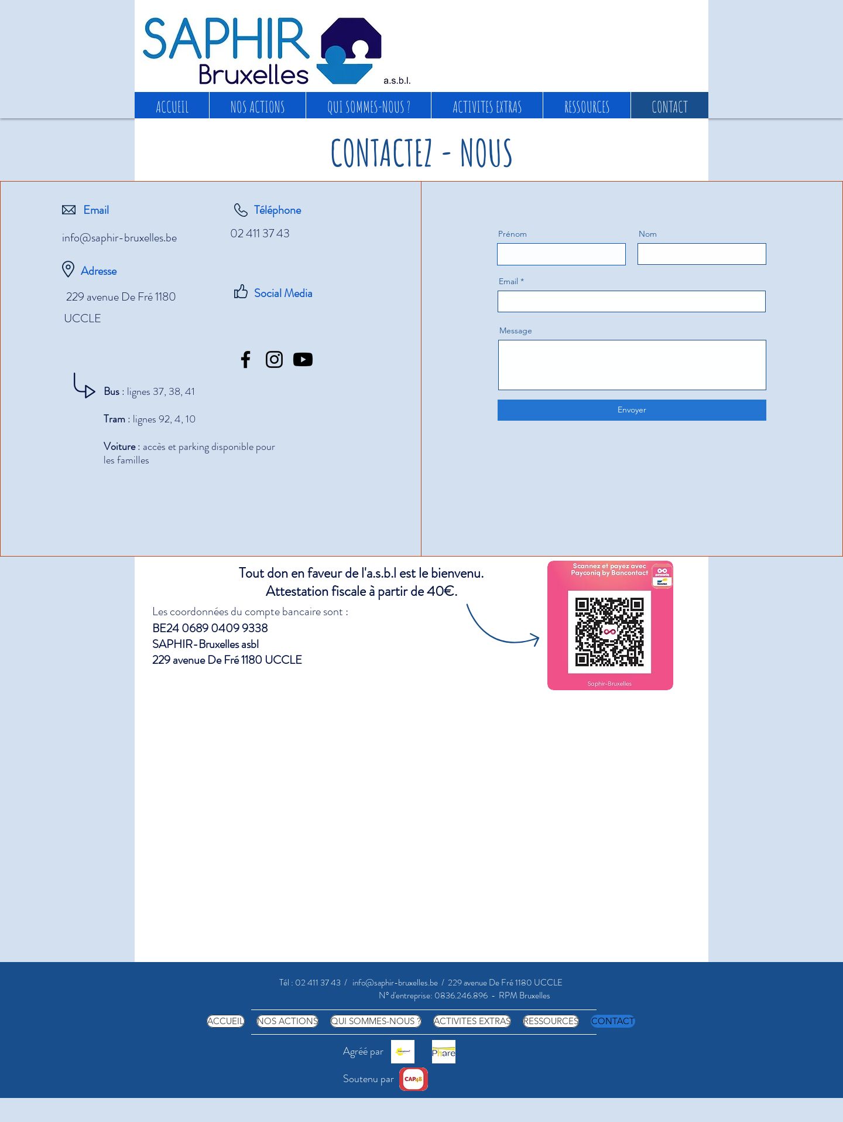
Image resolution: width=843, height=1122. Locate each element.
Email (508, 281)
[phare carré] (443, 1051)
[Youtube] (303, 359)
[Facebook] (245, 359)
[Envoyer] (632, 410)
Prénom (512, 234)
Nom (648, 234)
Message (515, 330)
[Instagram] (274, 359)
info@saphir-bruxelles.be (119, 237)
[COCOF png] (402, 1051)
